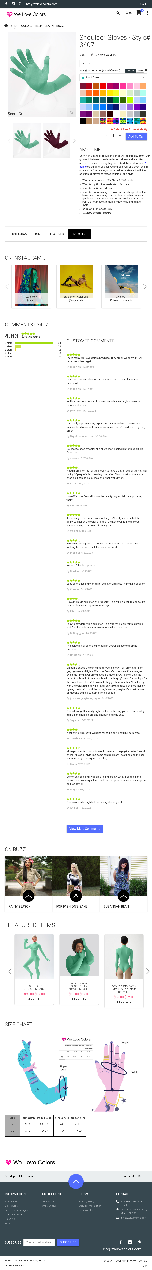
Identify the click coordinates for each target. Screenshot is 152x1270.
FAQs (8, 1223)
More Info (34, 999)
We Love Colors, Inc (30, 1261)
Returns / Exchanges (16, 1210)
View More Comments (84, 829)
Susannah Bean (116, 906)
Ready (140, 71)
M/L (91, 63)
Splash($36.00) (111, 70)
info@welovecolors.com (41, 4)
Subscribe (13, 1242)
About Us (129, 1176)
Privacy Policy (86, 1201)
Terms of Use (86, 1210)
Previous (9, 141)
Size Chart (79, 234)
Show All (131, 71)
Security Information (90, 1205)
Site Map (10, 1176)
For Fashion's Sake (71, 906)
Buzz (38, 234)
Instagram (19, 234)
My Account (48, 1201)
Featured (57, 234)
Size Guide (11, 1201)
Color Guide (11, 1205)
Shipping (10, 1218)
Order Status (49, 1205)
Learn (30, 1176)
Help (20, 1176)
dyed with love (112, 1261)
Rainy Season (19, 906)
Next (74, 141)
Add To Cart (136, 136)
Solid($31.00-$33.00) (91, 70)
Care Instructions (14, 1214)
